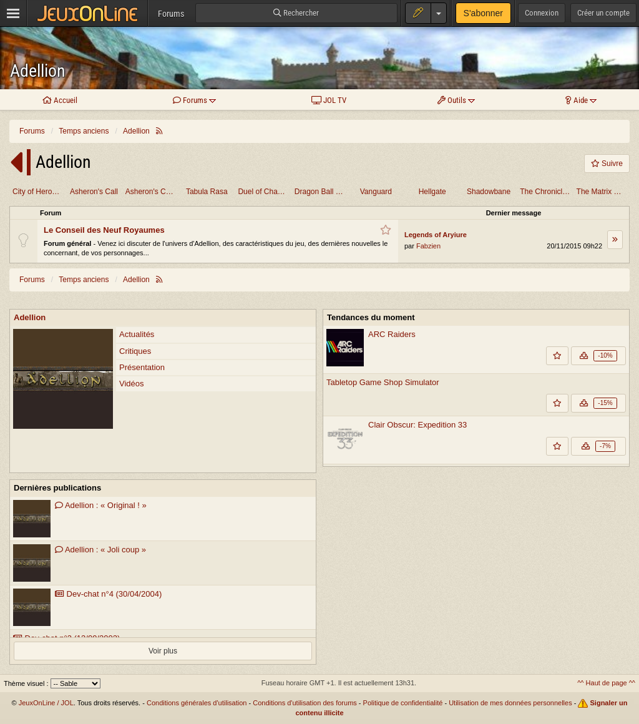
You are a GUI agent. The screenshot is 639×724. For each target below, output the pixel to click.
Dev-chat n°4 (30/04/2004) (108, 594)
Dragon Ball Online (321, 191)
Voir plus (163, 651)
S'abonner (483, 13)
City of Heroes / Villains (39, 191)
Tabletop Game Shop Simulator (382, 382)
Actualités (136, 334)
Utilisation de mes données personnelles (510, 703)
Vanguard (376, 191)
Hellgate (432, 191)
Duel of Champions (264, 191)
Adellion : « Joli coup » (100, 549)
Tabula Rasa (207, 191)
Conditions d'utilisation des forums (305, 703)
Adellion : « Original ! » (101, 505)
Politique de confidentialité (403, 703)
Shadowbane (488, 191)
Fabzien (428, 246)
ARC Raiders (392, 334)
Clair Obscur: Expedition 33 (417, 424)
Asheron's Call (94, 191)
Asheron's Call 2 (151, 191)
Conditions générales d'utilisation (196, 703)
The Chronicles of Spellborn (546, 191)
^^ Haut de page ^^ (606, 683)
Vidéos (131, 383)
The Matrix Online (603, 191)
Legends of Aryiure (435, 234)
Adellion (38, 71)
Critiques (135, 351)
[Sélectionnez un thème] (75, 683)
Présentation (142, 367)
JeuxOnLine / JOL (46, 703)
